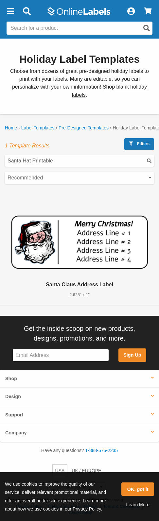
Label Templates (38, 127)
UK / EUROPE (86, 470)
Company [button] (16, 432)
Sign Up (132, 355)
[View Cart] (147, 11)
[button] (10, 11)
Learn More (138, 504)
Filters (139, 143)
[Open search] (146, 28)
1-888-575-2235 (101, 450)
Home (11, 127)
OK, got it (138, 489)
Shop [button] (11, 378)
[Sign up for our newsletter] (61, 355)
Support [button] (14, 414)
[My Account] (131, 11)
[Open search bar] (26, 11)
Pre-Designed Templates (84, 127)
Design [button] (13, 396)
